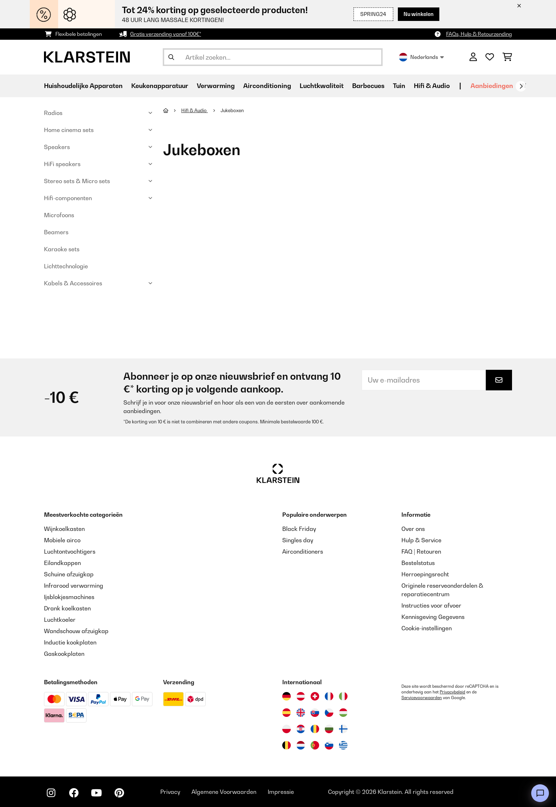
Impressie (281, 791)
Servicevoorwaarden (421, 697)
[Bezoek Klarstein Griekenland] (343, 745)
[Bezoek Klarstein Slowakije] (315, 712)
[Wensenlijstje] (489, 57)
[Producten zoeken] (273, 57)
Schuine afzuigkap (69, 574)
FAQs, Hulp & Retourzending (479, 34)
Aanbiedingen (492, 85)
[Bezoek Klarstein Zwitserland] (315, 696)
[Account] (473, 57)
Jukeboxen (233, 110)
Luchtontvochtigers (69, 551)
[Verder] (521, 86)
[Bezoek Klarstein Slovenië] (329, 745)
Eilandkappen (62, 562)
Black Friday (299, 528)
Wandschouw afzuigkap (76, 631)
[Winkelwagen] (507, 57)
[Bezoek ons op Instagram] (51, 792)
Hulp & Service (421, 540)
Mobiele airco (62, 540)
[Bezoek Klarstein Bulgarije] (329, 729)
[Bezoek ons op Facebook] (74, 792)
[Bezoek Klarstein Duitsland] (286, 696)
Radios (53, 112)
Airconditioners (302, 551)
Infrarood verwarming (73, 585)
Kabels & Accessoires (73, 283)
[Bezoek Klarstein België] (286, 745)
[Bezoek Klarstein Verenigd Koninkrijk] (300, 712)
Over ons (413, 528)
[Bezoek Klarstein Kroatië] (300, 729)
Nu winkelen (419, 14)
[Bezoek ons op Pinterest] (119, 792)
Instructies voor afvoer (431, 605)
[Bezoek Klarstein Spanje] (286, 712)
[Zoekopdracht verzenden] (171, 57)
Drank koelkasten (67, 608)
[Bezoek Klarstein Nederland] (300, 745)
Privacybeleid (452, 692)
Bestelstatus (418, 562)
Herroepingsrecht (425, 574)
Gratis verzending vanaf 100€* (165, 34)
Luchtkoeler (60, 619)
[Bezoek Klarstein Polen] (286, 729)
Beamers (56, 232)
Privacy (170, 791)
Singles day (297, 540)
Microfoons (59, 215)
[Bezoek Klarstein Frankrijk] (329, 696)
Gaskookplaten (64, 653)
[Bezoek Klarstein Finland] (343, 729)
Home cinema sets (69, 129)
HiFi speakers (62, 164)
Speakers (57, 146)
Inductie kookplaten (70, 642)
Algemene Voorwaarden (223, 791)
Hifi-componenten (68, 198)
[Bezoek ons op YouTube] (96, 792)
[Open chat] (540, 793)
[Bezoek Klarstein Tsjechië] (329, 712)
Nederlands (421, 57)
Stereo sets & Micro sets (77, 181)
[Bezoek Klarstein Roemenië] (315, 729)
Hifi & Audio (194, 110)
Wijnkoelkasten (64, 528)
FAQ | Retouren (421, 551)
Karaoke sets (61, 249)
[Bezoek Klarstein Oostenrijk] (300, 696)
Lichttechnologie (66, 266)
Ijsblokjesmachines (69, 596)
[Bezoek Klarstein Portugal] (315, 745)
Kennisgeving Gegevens (433, 616)
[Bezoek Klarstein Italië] (343, 696)
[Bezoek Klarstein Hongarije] (343, 712)
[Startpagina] (172, 110)
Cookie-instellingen (426, 628)
